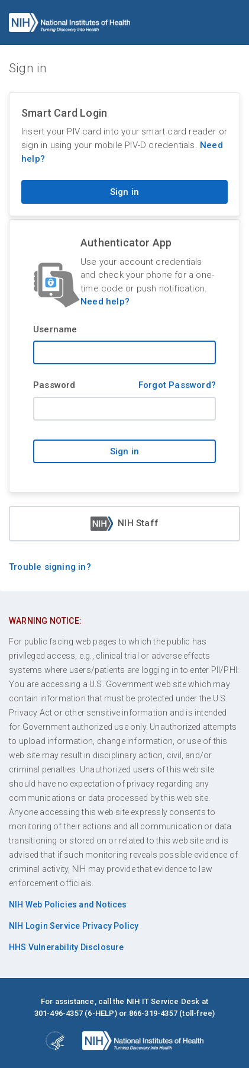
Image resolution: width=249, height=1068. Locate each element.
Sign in (124, 451)
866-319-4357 (153, 1013)
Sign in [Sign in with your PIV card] (124, 192)
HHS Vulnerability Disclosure (66, 947)
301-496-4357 (58, 1013)
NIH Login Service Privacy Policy (73, 926)
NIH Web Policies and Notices (68, 904)
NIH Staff (124, 524)
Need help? (105, 301)
